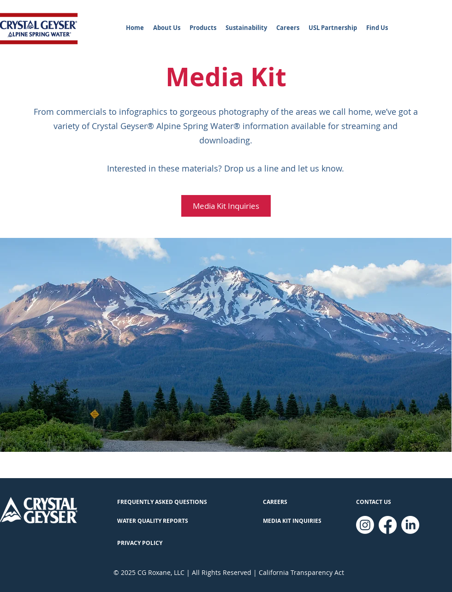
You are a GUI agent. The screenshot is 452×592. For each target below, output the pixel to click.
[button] (167, 28)
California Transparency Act (301, 572)
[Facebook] (388, 525)
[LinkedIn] (410, 525)
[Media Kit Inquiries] (226, 206)
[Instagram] (365, 525)
